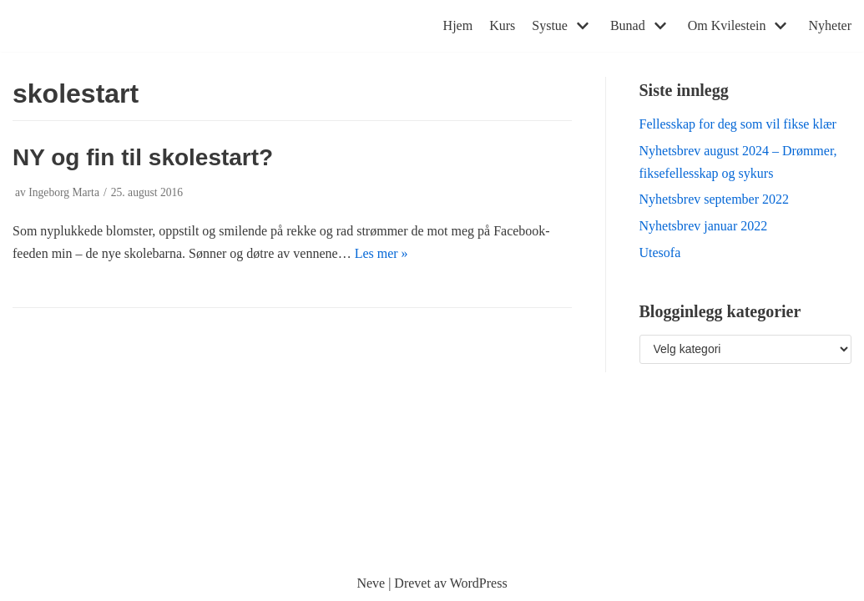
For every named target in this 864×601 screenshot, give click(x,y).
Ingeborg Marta (63, 192)
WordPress (479, 583)
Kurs (502, 25)
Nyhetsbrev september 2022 (714, 199)
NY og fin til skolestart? (143, 157)
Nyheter (829, 25)
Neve (370, 583)
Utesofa (660, 252)
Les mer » (381, 253)
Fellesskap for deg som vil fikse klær (737, 124)
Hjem (458, 25)
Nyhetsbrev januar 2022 (703, 226)
